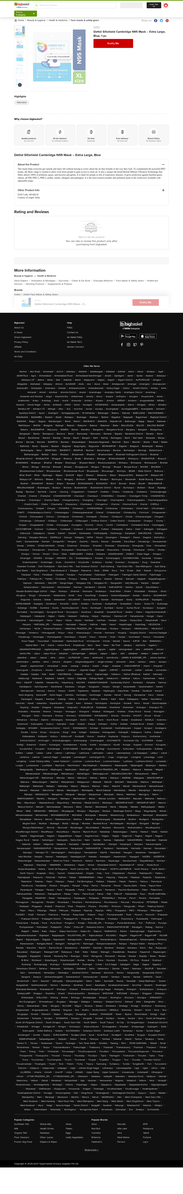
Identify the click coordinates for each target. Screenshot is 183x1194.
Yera (119, 1132)
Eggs (68, 1132)
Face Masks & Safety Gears (131, 280)
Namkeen (45, 1132)
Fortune (147, 1137)
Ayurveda (64, 280)
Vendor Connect (75, 346)
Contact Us (72, 332)
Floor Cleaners (21, 1137)
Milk (16, 1128)
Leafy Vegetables (74, 1137)
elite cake (122, 1128)
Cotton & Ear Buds (82, 280)
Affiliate (18, 346)
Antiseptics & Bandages (44, 280)
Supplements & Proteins (60, 284)
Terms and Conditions (25, 351)
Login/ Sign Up (153, 5)
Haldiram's (97, 1141)
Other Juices (46, 1137)
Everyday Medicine (104, 280)
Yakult (146, 1132)
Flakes (69, 1128)
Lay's (145, 1141)
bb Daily (18, 356)
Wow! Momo (123, 1137)
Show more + (91, 1149)
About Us (19, 327)
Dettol (96, 27)
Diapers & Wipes (48, 1141)
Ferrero (121, 1141)
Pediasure (148, 1128)
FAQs (70, 327)
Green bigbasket (22, 337)
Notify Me (113, 43)
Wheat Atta (45, 1124)
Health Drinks (47, 1128)
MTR (145, 1124)
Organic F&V (20, 1132)
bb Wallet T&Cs (74, 342)
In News (18, 332)
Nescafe (121, 1124)
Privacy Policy (21, 342)
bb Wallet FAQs (74, 337)
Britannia (96, 1137)
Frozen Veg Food (23, 1141)
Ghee (68, 1124)
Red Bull (96, 1128)
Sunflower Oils (21, 1124)
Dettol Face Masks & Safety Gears (40, 294)
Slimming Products (36, 284)
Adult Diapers (22, 280)
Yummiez (96, 1132)
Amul (94, 1124)
